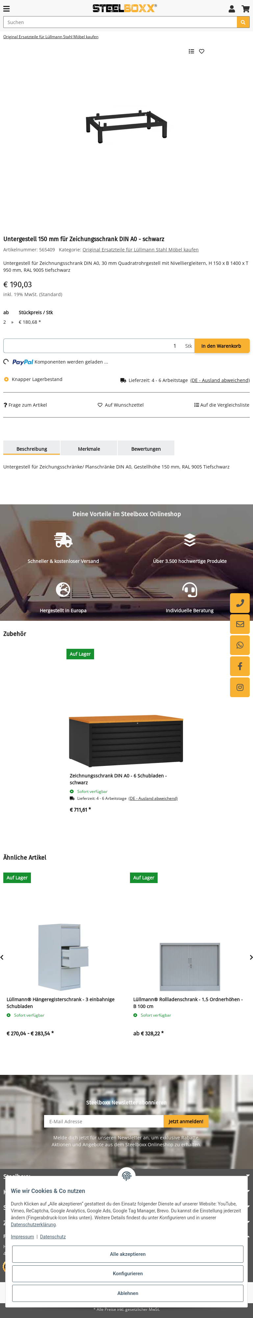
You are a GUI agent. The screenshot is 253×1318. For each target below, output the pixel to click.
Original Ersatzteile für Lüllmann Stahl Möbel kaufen (141, 249)
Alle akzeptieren (127, 1254)
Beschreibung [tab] (31, 449)
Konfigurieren (128, 1274)
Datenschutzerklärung (33, 1224)
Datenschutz (53, 1236)
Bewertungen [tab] (146, 449)
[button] (232, 8)
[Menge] (93, 346)
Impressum (22, 1236)
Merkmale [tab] (89, 449)
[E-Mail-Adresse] (104, 1121)
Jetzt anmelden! (186, 1121)
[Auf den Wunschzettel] (121, 404)
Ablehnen (128, 1293)
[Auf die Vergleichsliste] (222, 404)
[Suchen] (120, 22)
